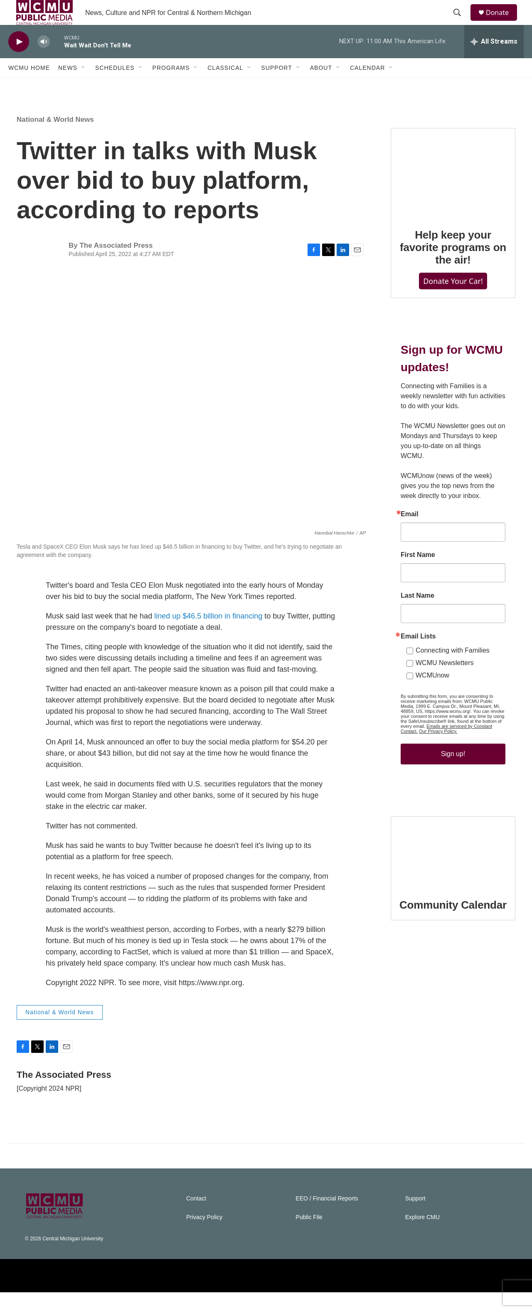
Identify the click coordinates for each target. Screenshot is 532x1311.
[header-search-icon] (461, 22)
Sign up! (453, 772)
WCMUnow (432, 693)
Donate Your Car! (453, 300)
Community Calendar (453, 923)
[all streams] (494, 60)
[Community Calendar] (453, 870)
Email (410, 533)
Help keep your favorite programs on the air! (453, 266)
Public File (309, 1236)
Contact (196, 1217)
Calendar (367, 86)
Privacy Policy (204, 1236)
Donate (502, 21)
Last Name (417, 614)
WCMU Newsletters (445, 681)
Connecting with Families (453, 669)
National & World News (55, 138)
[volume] (44, 60)
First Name (418, 573)
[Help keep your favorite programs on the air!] (453, 191)
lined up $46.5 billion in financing (208, 635)
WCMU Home (29, 86)
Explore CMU (422, 1236)
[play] (18, 60)
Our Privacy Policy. (438, 749)
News (67, 86)
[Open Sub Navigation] (83, 86)
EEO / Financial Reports (327, 1217)
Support (276, 86)
